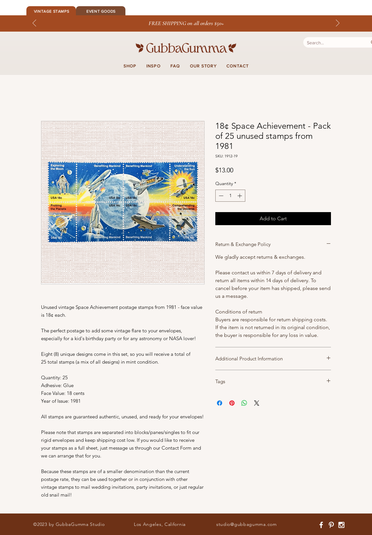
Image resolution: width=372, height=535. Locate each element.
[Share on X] (257, 403)
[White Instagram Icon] (341, 525)
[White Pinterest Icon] (331, 525)
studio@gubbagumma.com (246, 524)
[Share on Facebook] (219, 403)
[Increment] (240, 195)
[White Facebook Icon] (321, 525)
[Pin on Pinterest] (232, 403)
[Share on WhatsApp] (244, 403)
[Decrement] (220, 195)
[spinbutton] (230, 195)
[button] (130, 66)
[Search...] (330, 43)
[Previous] (34, 23)
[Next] (337, 23)
